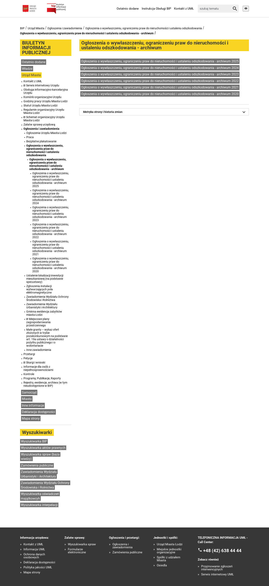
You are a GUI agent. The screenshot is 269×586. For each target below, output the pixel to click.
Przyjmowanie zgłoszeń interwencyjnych (216, 568)
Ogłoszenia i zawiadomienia (64, 28)
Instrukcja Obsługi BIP (156, 8)
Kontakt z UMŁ (184, 8)
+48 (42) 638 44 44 (222, 550)
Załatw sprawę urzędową (39, 124)
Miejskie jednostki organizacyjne (169, 551)
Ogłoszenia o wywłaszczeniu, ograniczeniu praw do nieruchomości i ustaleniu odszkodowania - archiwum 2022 (50, 231)
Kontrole (28, 374)
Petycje (28, 358)
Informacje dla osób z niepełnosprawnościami (38, 368)
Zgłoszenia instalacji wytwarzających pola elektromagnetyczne (39, 289)
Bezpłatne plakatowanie (41, 141)
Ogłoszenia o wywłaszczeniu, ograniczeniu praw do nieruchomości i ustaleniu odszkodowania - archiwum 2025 (50, 180)
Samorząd (29, 392)
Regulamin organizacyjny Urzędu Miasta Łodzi (43, 111)
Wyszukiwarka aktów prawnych (43, 448)
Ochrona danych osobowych (34, 556)
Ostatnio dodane (128, 8)
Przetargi (29, 354)
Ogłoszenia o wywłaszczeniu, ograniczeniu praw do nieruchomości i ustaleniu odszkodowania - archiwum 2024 (50, 197)
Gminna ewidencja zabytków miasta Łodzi (44, 313)
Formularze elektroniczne (77, 551)
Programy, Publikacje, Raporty (42, 378)
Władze (27, 69)
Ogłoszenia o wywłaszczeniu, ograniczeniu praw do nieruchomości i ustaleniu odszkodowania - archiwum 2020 (50, 265)
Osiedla (162, 565)
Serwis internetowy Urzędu (42, 85)
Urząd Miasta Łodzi (169, 544)
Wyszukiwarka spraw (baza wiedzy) (40, 456)
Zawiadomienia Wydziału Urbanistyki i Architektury (41, 306)
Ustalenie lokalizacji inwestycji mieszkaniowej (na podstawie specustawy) (44, 278)
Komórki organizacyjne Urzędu (42, 97)
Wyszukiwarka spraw (82, 544)
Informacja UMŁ (34, 549)
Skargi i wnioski (35, 362)
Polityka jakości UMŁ (37, 567)
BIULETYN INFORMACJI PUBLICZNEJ (36, 47)
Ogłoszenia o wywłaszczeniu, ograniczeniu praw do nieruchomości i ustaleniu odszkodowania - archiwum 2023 (50, 214)
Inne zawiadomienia (38, 349)
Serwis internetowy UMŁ (217, 574)
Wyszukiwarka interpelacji (39, 505)
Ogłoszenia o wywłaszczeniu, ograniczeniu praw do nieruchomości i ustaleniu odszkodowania (143, 28)
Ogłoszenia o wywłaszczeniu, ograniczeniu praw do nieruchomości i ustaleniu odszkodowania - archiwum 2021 (50, 248)
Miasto (27, 399)
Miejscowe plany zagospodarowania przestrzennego (38, 322)
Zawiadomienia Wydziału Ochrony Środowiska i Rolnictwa (47, 298)
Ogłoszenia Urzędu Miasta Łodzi (46, 133)
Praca (30, 137)
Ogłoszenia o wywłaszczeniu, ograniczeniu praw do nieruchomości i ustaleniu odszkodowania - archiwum (87, 33)
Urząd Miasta (36, 28)
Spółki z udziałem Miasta (168, 559)
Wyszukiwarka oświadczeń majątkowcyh (40, 496)
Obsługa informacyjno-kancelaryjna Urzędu (45, 91)
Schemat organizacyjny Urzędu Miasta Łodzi (44, 118)
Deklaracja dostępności (38, 412)
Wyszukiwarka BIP (34, 441)
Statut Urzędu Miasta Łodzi (40, 105)
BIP (22, 28)
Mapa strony (31, 418)
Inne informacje (33, 405)
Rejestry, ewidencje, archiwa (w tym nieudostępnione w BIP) (45, 384)
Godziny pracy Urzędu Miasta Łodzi (45, 101)
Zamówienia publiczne (37, 465)
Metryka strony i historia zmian (165, 112)
